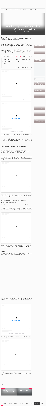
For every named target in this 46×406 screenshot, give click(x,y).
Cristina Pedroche (19, 56)
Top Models (18, 9)
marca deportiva (7, 384)
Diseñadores (5, 9)
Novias (30, 9)
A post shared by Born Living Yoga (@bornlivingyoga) (16, 333)
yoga (3, 41)
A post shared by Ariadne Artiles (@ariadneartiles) (16, 131)
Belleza (11, 11)
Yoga (10, 384)
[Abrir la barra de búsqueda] (43, 12)
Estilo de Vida (5, 11)
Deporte (3, 384)
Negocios (26, 9)
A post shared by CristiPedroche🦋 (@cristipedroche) (16, 99)
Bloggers (36, 9)
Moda (12, 9)
